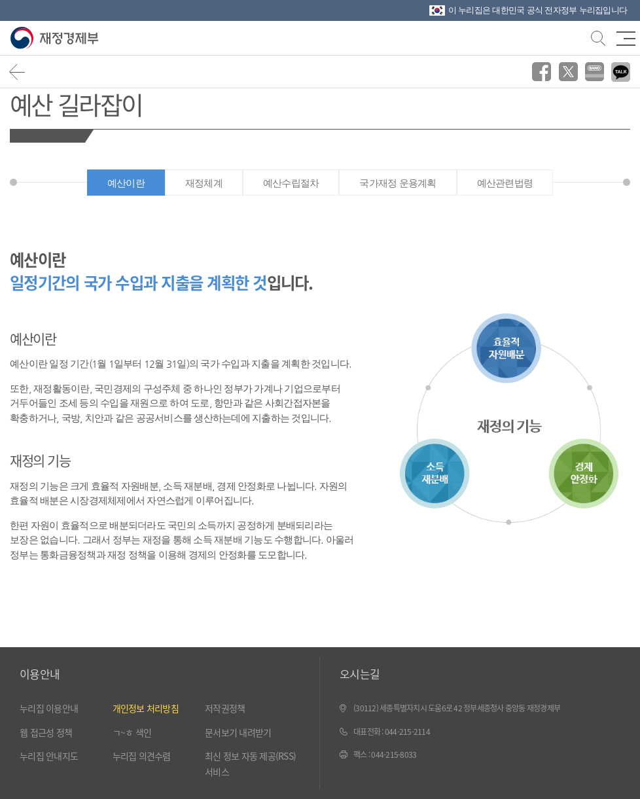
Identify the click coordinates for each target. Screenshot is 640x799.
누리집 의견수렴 (142, 755)
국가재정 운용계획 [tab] (397, 182)
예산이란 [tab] (126, 182)
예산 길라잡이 (76, 104)
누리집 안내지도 (49, 755)
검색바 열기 (597, 37)
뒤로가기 (17, 71)
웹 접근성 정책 (46, 732)
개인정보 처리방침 (146, 708)
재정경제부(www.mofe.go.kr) (57, 38)
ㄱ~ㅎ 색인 (132, 732)
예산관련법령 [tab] (505, 182)
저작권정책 (225, 708)
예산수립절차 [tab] (291, 182)
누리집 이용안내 (49, 708)
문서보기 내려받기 (238, 732)
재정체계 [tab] (203, 182)
